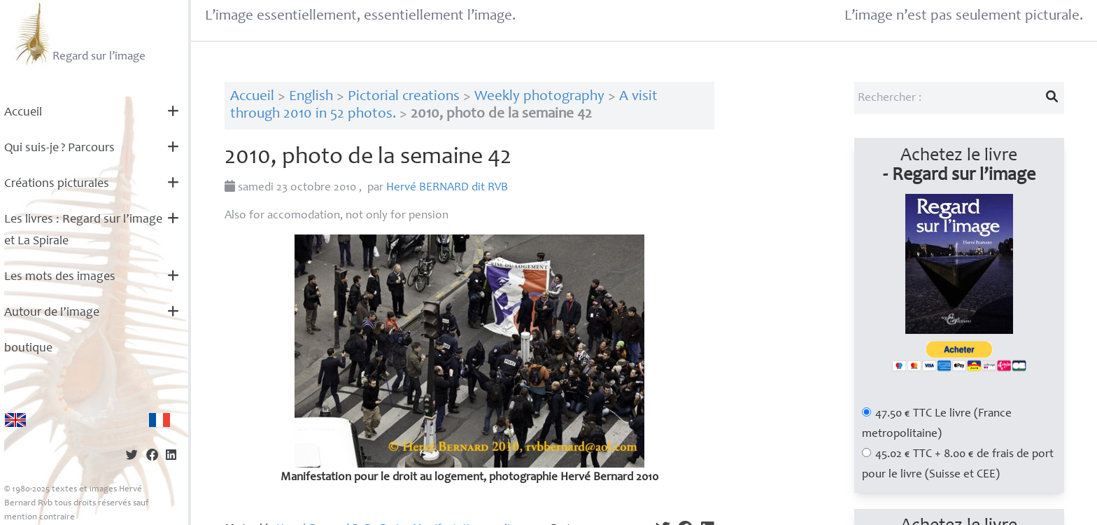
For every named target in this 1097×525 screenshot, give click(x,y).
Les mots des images (59, 277)
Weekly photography (539, 97)
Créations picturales (56, 184)
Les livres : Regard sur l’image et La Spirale (83, 231)
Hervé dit (447, 188)
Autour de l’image (51, 313)
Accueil (23, 112)
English (311, 97)
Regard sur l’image (79, 33)
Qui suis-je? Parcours (59, 148)
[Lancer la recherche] (1051, 98)
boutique (28, 348)
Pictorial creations (404, 97)
